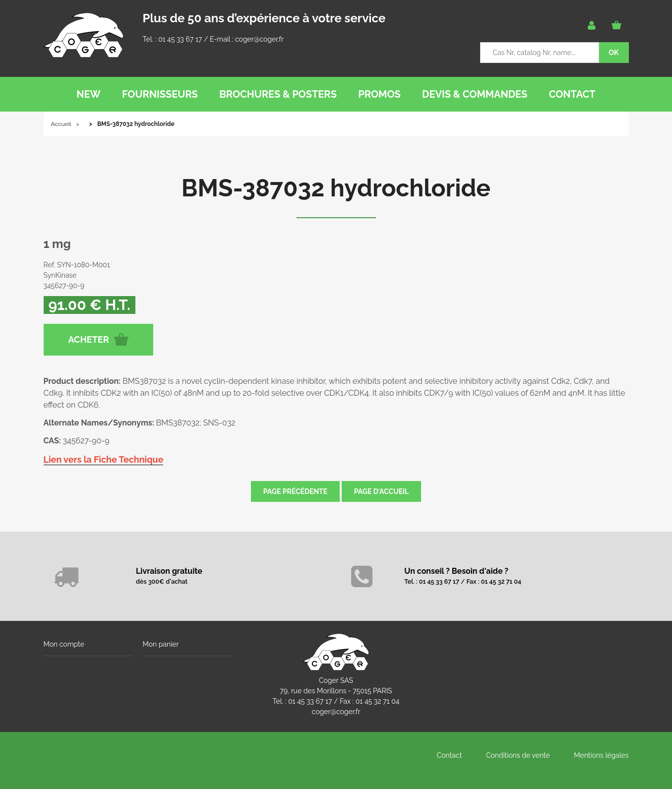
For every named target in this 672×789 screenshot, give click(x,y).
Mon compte (64, 644)
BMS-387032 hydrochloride (336, 188)
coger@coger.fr (259, 39)
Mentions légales (601, 755)
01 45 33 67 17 (180, 39)
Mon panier (160, 644)
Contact (449, 755)
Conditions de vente (518, 755)
